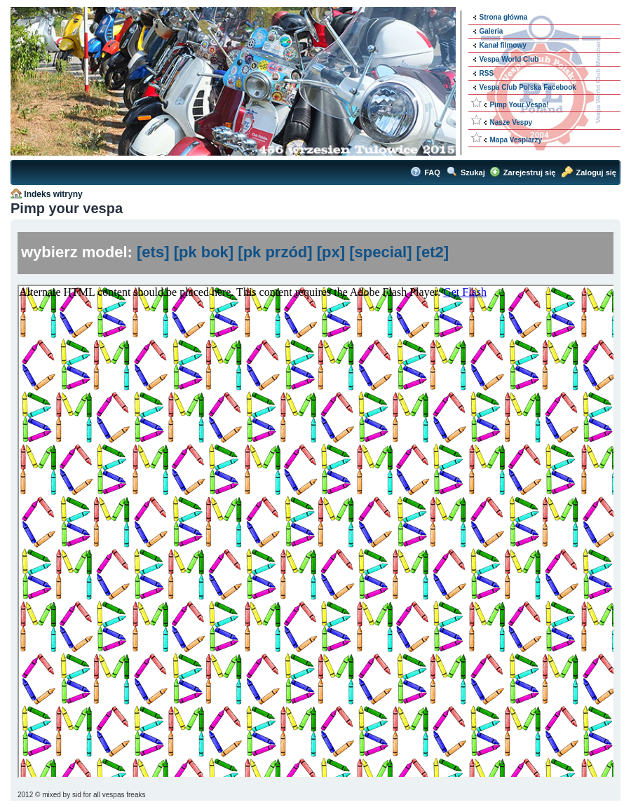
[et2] (432, 252)
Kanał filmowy (503, 45)
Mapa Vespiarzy (516, 140)
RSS (487, 73)
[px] (331, 252)
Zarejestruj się (529, 172)
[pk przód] (275, 252)
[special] (380, 252)
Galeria (491, 31)
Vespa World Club (509, 59)
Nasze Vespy (511, 122)
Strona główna (504, 17)
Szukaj (473, 172)
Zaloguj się (596, 172)
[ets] (153, 252)
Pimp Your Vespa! (519, 105)
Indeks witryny (53, 194)
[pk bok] (204, 252)
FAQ (432, 172)
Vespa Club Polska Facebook (528, 87)
